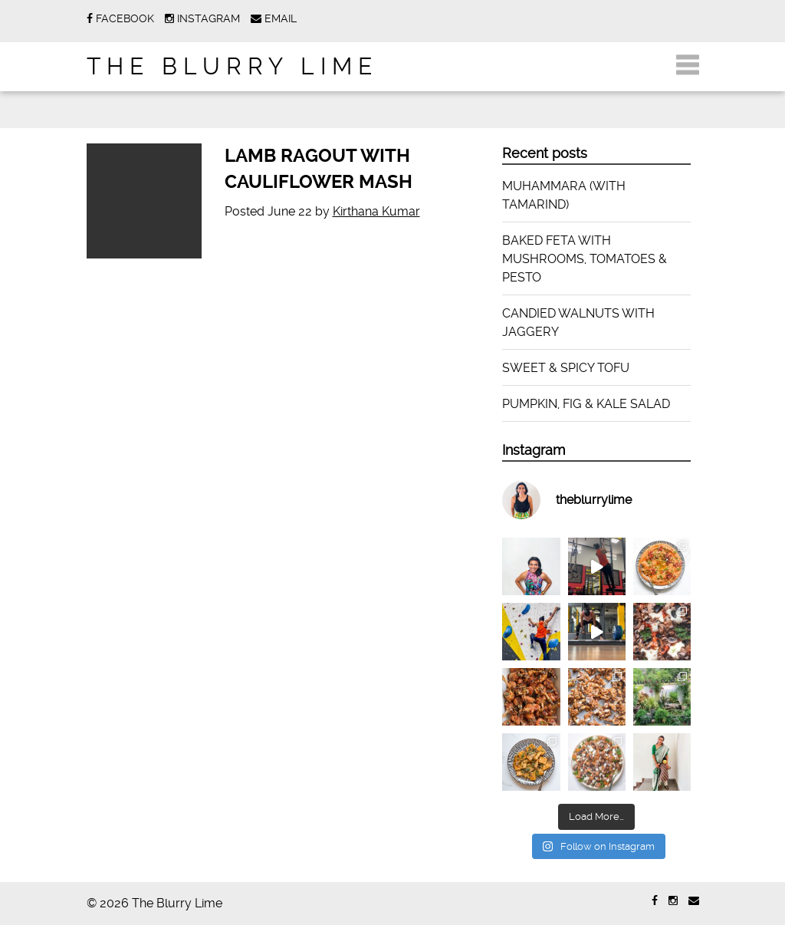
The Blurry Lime (232, 66)
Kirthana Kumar (376, 211)
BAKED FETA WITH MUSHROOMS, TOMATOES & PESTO (584, 259)
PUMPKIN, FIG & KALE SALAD (586, 404)
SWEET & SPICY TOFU (565, 367)
